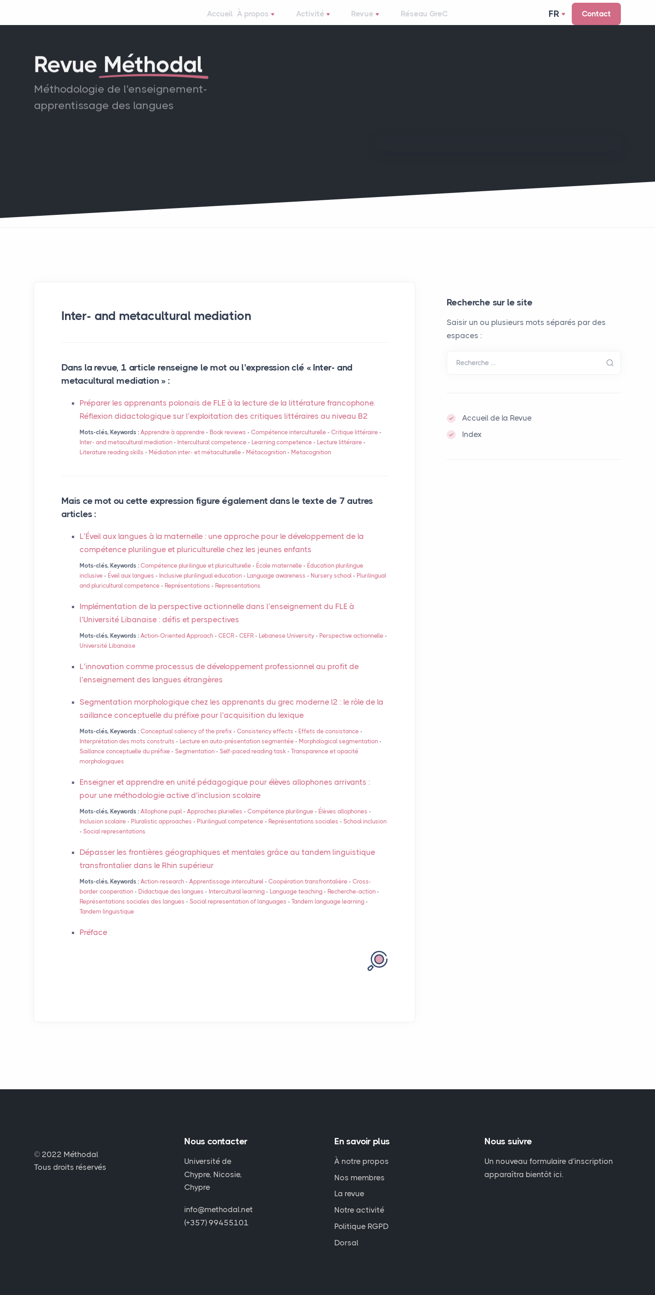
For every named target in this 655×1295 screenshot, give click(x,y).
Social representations (114, 844)
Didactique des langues (171, 904)
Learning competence (282, 455)
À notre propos (361, 1161)
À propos (269, 21)
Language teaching (296, 904)
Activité (323, 21)
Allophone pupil (161, 824)
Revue (371, 21)
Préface (93, 945)
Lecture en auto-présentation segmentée (237, 753)
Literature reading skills (112, 465)
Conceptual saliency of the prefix (186, 743)
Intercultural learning (237, 904)
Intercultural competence (212, 455)
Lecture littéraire (339, 455)
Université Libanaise (108, 658)
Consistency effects (265, 743)
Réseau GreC (425, 20)
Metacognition (311, 465)
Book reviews (228, 445)
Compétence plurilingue (280, 824)
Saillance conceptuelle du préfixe (125, 764)
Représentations (187, 598)
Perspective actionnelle (351, 648)
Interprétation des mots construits (127, 753)
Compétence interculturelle (288, 445)
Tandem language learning (328, 914)
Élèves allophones (343, 824)
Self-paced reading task (253, 764)
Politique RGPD (361, 1226)
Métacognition (266, 465)
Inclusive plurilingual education (200, 588)
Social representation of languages (238, 914)
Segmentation (195, 764)
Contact (596, 20)
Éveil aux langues (131, 588)
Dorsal (346, 1242)
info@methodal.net (218, 1209)
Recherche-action (352, 904)
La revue (349, 1193)
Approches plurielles (214, 824)
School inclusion (365, 834)
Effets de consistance (328, 743)
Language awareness (276, 588)
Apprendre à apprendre (173, 445)
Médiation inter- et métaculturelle (195, 465)
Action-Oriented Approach (177, 648)
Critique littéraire (354, 445)
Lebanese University (286, 648)
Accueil (219, 20)
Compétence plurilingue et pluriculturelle (196, 578)
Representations (238, 598)
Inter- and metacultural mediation (126, 455)
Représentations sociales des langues (132, 914)
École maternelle (279, 578)
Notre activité (359, 1209)
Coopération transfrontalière (308, 894)
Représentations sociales (304, 834)
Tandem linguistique (107, 924)
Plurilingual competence (230, 834)
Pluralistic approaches (161, 834)
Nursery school (331, 588)
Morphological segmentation (338, 753)
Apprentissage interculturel (226, 894)
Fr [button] (554, 20)
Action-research (162, 894)
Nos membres (359, 1177)
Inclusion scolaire (103, 834)
